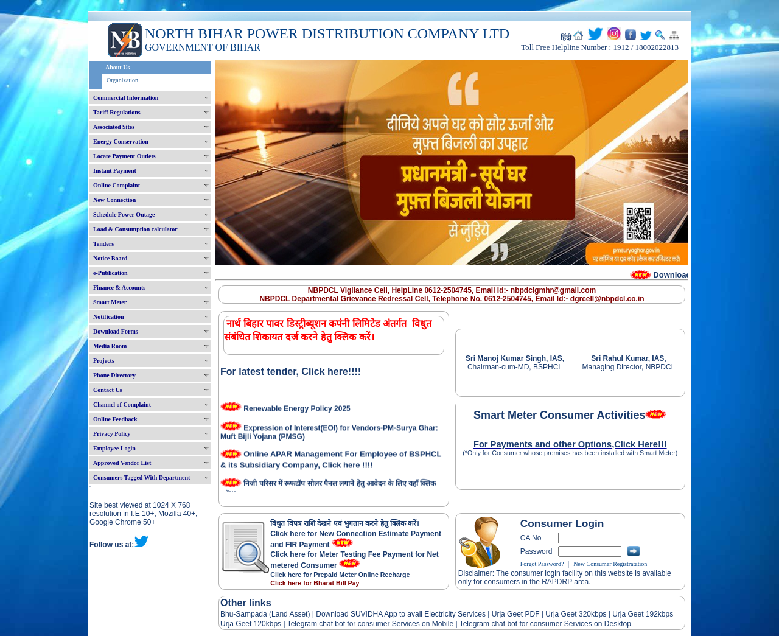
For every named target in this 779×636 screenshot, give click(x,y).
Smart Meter (110, 302)
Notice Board (110, 258)
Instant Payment (114, 170)
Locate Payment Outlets (124, 156)
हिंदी (566, 37)
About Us (117, 67)
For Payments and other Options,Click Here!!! (570, 444)
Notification (108, 316)
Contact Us (107, 389)
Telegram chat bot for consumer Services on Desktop (545, 624)
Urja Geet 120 (243, 624)
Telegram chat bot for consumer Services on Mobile (370, 624)
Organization (122, 80)
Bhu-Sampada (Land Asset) (265, 614)
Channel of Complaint (122, 404)
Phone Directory (114, 375)
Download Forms (115, 331)
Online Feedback (115, 419)
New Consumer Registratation (610, 564)
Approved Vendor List (122, 463)
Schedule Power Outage (124, 214)
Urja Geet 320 (568, 614)
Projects (103, 360)
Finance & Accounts (119, 287)
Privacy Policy (111, 433)
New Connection (114, 200)
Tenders (103, 243)
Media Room (110, 346)
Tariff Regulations (117, 112)
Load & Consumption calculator (135, 229)
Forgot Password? (542, 564)
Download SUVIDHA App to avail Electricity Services (400, 614)
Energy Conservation (120, 141)
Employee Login (114, 448)
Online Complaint (116, 185)
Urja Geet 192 (634, 614)
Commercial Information (125, 97)
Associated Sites (113, 127)
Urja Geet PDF (516, 614)
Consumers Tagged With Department (141, 477)
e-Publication (110, 273)
